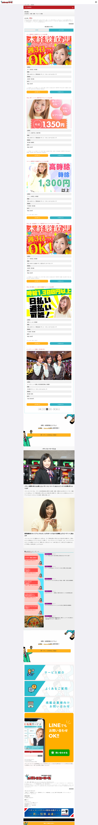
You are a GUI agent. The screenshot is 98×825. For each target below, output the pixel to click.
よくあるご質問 (54, 792)
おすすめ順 (61, 30)
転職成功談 (48, 792)
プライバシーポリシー (67, 792)
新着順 (36, 30)
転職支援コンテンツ (33, 792)
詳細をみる (60, 91)
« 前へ (40, 409)
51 (54, 409)
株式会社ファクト (27, 806)
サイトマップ (33, 793)
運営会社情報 (59, 792)
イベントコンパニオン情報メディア (31, 802)
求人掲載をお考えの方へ (28, 797)
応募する (37, 91)
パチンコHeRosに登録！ (49, 435)
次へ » (57, 409)
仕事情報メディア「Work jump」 (30, 805)
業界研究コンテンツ (41, 792)
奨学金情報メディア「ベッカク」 (30, 803)
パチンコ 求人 (26, 4)
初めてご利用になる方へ (49, 823)
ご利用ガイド (26, 792)
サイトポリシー (27, 793)
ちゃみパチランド (27, 801)
